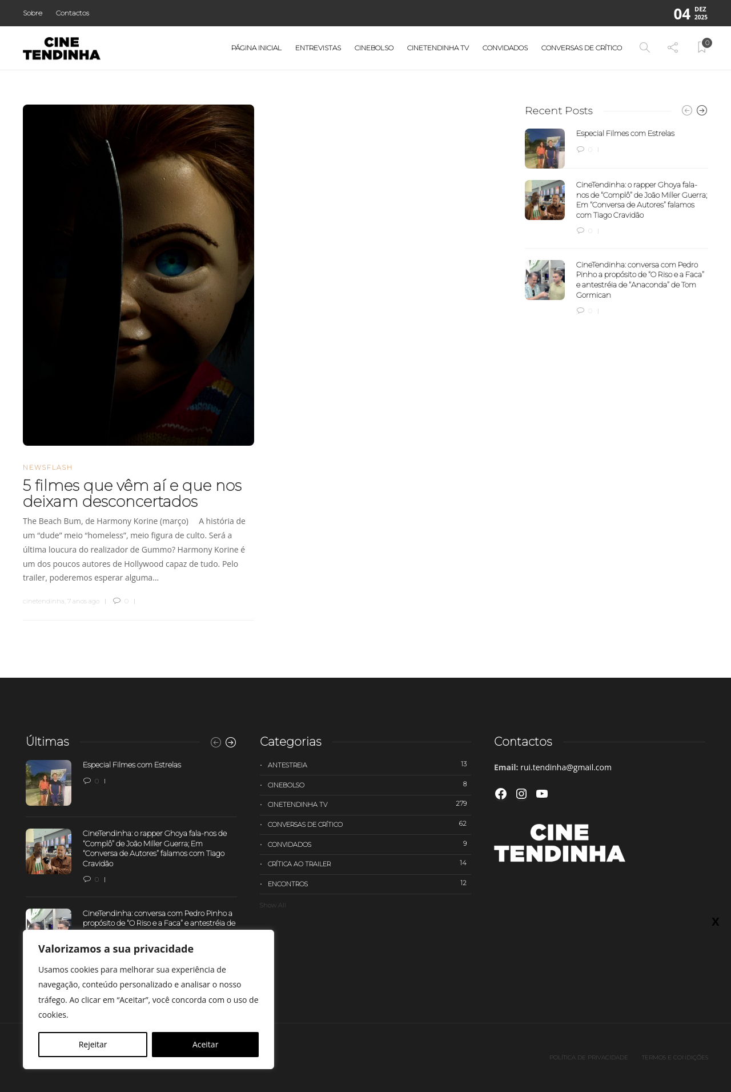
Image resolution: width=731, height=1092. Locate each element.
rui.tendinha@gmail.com (566, 767)
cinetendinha (44, 601)
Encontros (369, 883)
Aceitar (205, 1044)
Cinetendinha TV (438, 47)
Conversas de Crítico (581, 47)
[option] (616, 223)
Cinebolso (374, 47)
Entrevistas (318, 47)
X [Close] (715, 921)
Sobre (32, 13)
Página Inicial (256, 47)
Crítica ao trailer (369, 863)
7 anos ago (83, 601)
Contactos (72, 13)
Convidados (505, 47)
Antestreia (369, 764)
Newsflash (48, 467)
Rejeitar (93, 1044)
